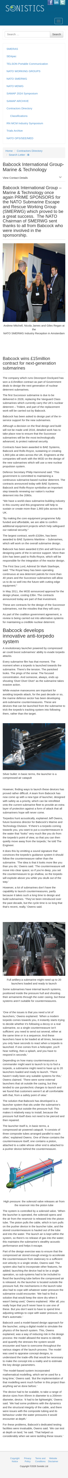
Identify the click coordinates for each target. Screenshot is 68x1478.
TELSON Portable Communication (27, 63)
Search (56, 34)
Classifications (19, 115)
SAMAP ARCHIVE (18, 100)
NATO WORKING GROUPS (23, 71)
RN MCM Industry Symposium (25, 123)
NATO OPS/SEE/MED (20, 138)
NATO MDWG (15, 86)
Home (9, 150)
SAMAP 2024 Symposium (22, 93)
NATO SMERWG (17, 78)
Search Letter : (19, 154)
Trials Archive (15, 130)
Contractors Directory (19, 108)
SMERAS (12, 48)
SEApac (11, 56)
